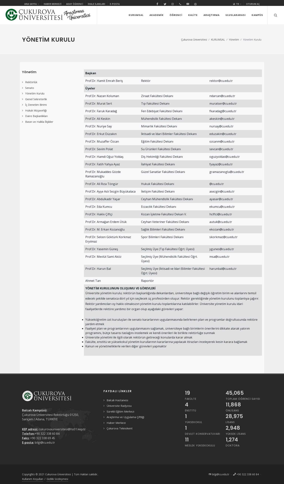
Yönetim (234, 39)
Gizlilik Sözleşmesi (57, 479)
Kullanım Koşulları (32, 479)
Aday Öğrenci (74, 4)
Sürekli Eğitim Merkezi (120, 411)
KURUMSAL (218, 39)
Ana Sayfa (31, 4)
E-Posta (115, 4)
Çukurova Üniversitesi (194, 39)
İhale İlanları (96, 4)
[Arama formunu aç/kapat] (275, 15)
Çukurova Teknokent (120, 428)
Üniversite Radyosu (119, 406)
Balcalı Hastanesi (117, 400)
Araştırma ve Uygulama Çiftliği (125, 417)
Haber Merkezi (52, 4)
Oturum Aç (253, 4)
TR (237, 4)
